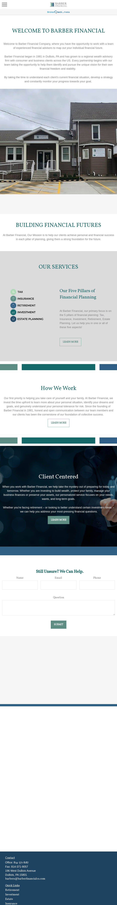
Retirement (12, 890)
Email (58, 578)
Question (58, 597)
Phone (97, 578)
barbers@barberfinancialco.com (25, 879)
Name (19, 578)
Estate (9, 899)
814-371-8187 (21, 863)
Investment (12, 895)
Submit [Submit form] (58, 624)
